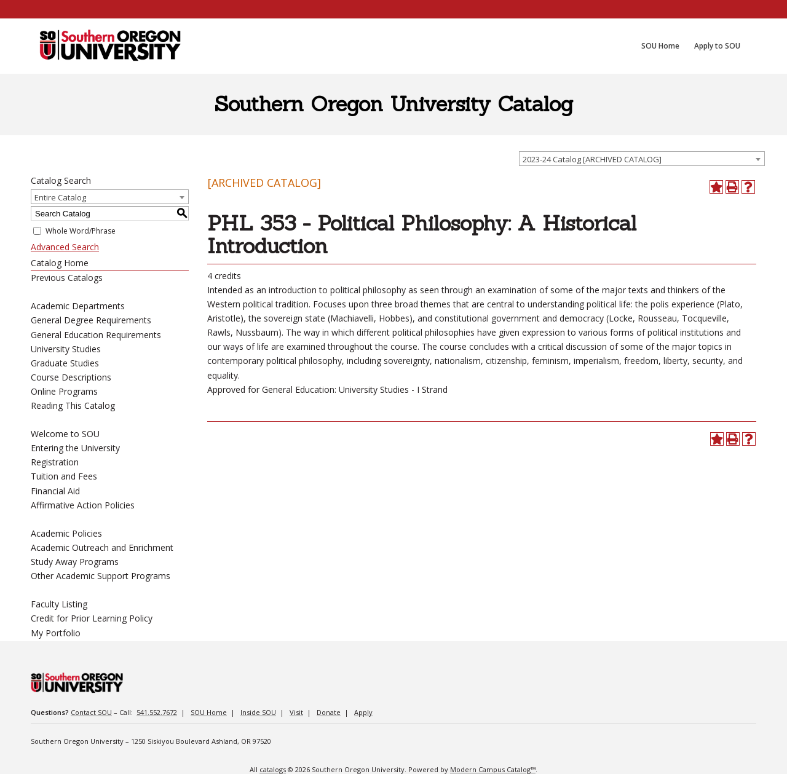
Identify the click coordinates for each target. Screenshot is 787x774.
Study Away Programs (75, 561)
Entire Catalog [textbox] (60, 197)
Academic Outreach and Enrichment (102, 547)
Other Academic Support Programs (100, 576)
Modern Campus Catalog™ (493, 769)
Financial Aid (55, 491)
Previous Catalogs (67, 277)
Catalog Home (60, 263)
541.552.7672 (156, 712)
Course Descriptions (71, 377)
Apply (363, 712)
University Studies (66, 349)
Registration (55, 462)
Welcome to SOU (65, 434)
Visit (296, 712)
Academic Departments (78, 306)
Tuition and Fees (64, 476)
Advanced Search (65, 247)
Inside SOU (258, 712)
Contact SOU (91, 712)
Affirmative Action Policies (83, 505)
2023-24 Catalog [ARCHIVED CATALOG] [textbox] (592, 159)
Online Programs (64, 391)
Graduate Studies (65, 363)
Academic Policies (66, 533)
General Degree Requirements (91, 320)
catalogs (272, 769)
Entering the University (75, 448)
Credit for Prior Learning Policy (91, 618)
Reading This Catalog (73, 405)
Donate (329, 712)
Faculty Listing (59, 604)
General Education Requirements (96, 335)
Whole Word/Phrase (80, 231)
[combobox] (642, 158)
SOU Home (209, 712)
